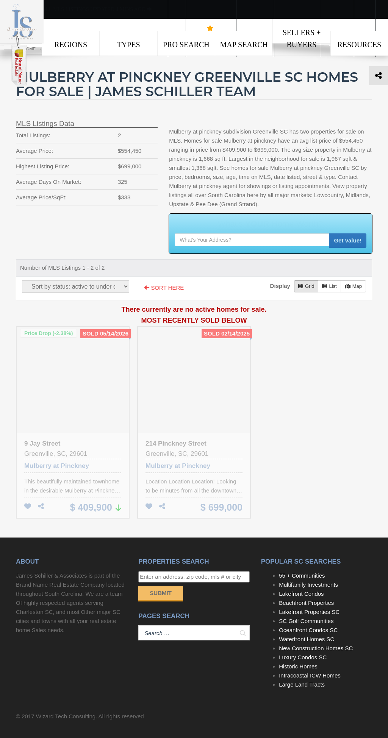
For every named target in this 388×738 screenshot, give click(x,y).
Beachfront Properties (306, 603)
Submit (161, 593)
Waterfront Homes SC (306, 639)
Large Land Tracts (302, 684)
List (329, 286)
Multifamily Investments (308, 584)
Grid (306, 286)
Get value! (347, 240)
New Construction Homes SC (316, 648)
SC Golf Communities (306, 621)
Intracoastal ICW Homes (310, 675)
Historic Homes (298, 666)
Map (353, 286)
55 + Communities (302, 575)
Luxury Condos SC (303, 657)
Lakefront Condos (301, 593)
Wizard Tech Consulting (65, 716)
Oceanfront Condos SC (308, 630)
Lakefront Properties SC (309, 612)
